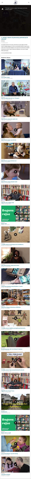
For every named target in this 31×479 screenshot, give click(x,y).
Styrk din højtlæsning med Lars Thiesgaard (10, 98)
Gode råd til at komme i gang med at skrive (10, 265)
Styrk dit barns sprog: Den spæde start (9, 119)
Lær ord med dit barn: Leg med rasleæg (9, 453)
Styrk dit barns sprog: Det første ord (8, 160)
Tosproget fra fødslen (5, 474)
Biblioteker (3, 40)
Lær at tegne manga (5, 77)
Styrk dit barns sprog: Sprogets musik (9, 181)
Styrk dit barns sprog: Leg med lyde (8, 139)
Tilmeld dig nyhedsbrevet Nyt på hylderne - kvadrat (11, 286)
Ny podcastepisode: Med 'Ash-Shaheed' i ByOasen (11, 349)
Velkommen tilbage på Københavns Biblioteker (11, 307)
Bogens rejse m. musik (6, 432)
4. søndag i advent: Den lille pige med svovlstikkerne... (12, 244)
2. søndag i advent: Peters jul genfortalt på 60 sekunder (12, 369)
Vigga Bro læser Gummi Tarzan (7, 390)
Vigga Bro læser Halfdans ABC (7, 202)
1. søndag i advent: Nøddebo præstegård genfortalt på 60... (13, 328)
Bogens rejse (4, 223)
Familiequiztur (4, 411)
